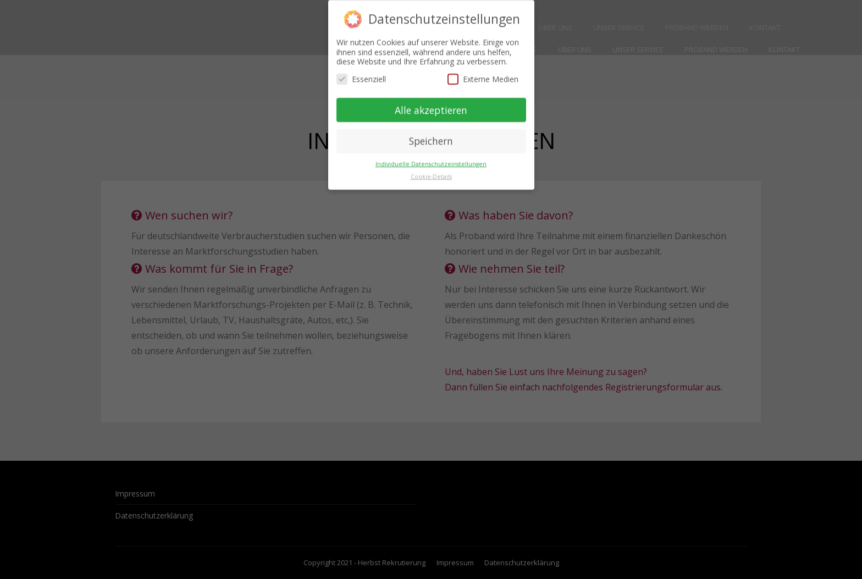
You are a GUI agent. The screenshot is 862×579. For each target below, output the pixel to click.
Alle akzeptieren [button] (431, 104)
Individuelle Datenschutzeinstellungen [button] (431, 158)
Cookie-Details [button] (431, 171)
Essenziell (361, 73)
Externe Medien (482, 73)
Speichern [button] (431, 135)
